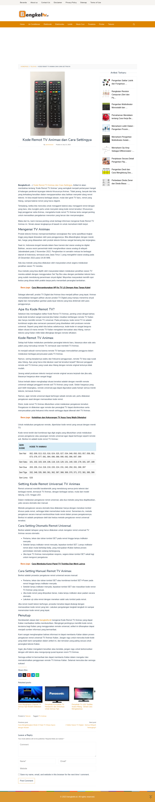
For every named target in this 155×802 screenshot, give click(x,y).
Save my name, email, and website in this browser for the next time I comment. (54, 774)
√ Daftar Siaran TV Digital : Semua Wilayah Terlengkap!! (77, 724)
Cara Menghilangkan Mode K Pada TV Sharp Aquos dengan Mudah (37, 724)
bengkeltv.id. (72, 797)
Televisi (28, 716)
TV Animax (43, 716)
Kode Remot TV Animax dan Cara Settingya (53, 185)
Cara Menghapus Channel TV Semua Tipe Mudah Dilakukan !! (29, 706)
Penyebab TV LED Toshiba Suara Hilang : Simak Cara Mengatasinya (82, 706)
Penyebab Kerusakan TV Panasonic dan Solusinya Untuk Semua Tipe (54, 706)
